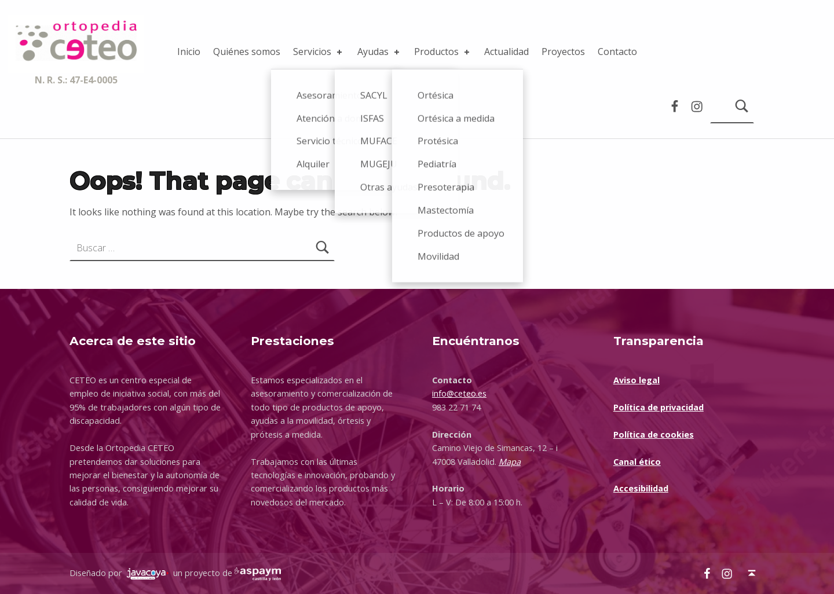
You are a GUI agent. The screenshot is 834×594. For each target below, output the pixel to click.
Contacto (617, 51)
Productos (442, 51)
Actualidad (506, 51)
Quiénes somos (246, 51)
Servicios (318, 51)
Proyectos (563, 51)
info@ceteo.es (459, 393)
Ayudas (379, 51)
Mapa (510, 461)
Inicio (188, 51)
